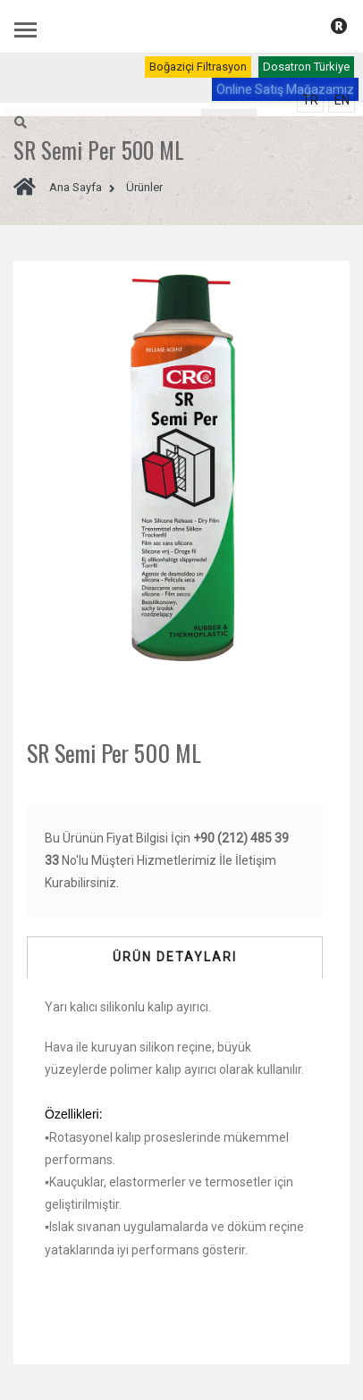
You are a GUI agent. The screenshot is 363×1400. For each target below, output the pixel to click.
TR (310, 100)
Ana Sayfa (57, 187)
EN (342, 100)
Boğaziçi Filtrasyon (198, 66)
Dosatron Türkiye (306, 66)
